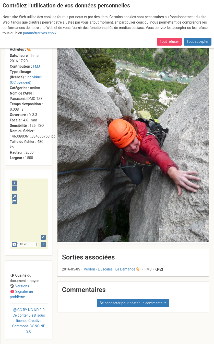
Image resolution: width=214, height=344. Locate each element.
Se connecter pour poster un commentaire (133, 303)
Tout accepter (198, 41)
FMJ (36, 66)
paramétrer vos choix (39, 33)
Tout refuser (169, 41)
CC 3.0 (28, 320)
